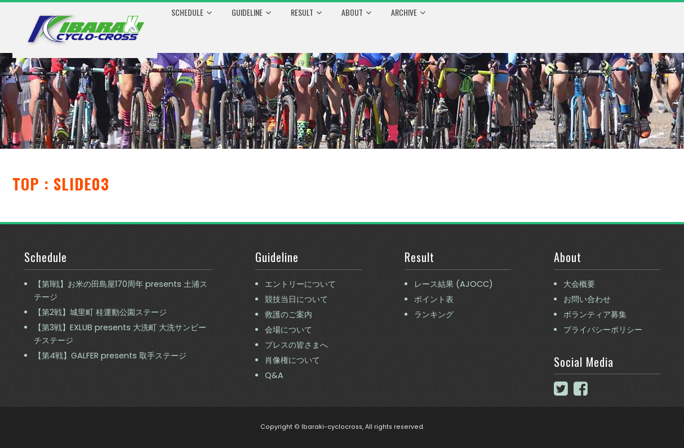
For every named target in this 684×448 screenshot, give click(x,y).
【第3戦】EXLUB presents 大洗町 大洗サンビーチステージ (120, 334)
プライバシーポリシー (602, 329)
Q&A (274, 375)
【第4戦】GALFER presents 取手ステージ (110, 355)
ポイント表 (434, 299)
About (356, 13)
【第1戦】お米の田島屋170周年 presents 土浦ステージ (120, 290)
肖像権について (292, 360)
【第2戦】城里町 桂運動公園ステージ (100, 312)
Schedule (191, 13)
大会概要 (579, 284)
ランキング (434, 314)
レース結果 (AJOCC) (453, 284)
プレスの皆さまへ (296, 345)
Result (306, 13)
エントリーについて (300, 284)
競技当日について (296, 299)
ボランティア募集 (595, 314)
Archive (408, 13)
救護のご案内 (288, 314)
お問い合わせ (587, 299)
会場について (288, 329)
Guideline (251, 13)
